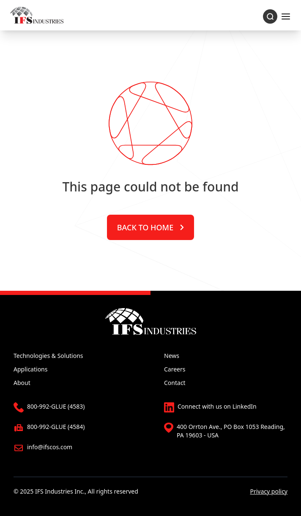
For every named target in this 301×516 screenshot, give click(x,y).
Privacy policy (269, 491)
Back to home (150, 227)
